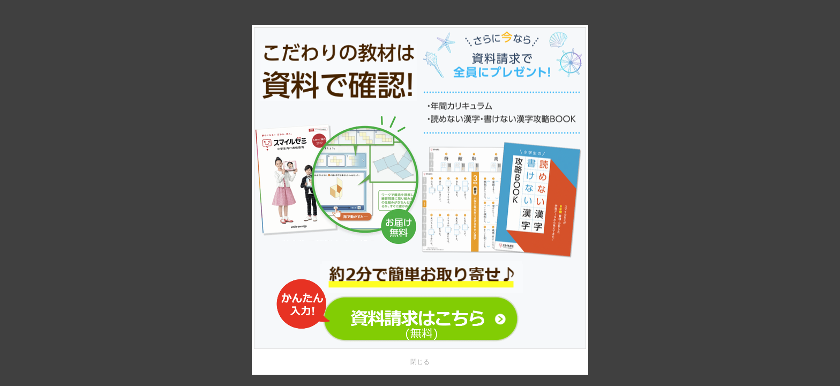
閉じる (420, 362)
